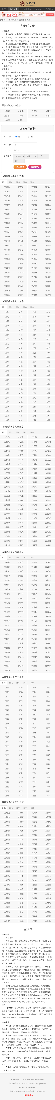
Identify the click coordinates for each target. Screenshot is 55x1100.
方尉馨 (7, 562)
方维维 (34, 460)
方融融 (48, 541)
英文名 (38, 9)
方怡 (7, 768)
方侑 (48, 407)
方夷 (21, 746)
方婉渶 (34, 661)
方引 (34, 344)
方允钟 (20, 232)
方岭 (7, 330)
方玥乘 (7, 272)
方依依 (20, 880)
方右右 (34, 880)
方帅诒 (20, 223)
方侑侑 (7, 491)
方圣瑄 (34, 277)
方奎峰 (48, 263)
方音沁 (20, 652)
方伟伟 (48, 487)
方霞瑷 (20, 603)
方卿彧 (34, 187)
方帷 (7, 380)
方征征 (48, 527)
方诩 (21, 791)
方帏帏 (48, 437)
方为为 (7, 437)
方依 (7, 411)
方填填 (7, 509)
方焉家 (34, 196)
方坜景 (34, 200)
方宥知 (48, 648)
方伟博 (20, 236)
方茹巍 (20, 657)
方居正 (48, 111)
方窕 (21, 714)
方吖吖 (48, 880)
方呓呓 (48, 867)
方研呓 (20, 562)
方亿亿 (48, 876)
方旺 (48, 768)
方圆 (48, 420)
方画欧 (34, 630)
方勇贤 (20, 250)
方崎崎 (20, 523)
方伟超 (48, 236)
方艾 (21, 787)
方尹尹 (34, 446)
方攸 (21, 321)
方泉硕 (48, 268)
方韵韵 (7, 876)
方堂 (48, 371)
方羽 (34, 782)
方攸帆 (7, 214)
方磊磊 (48, 536)
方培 (21, 371)
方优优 (20, 464)
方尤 (7, 344)
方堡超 (48, 250)
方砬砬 (7, 867)
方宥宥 (34, 514)
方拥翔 (48, 209)
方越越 (7, 446)
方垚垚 (34, 500)
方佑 (7, 312)
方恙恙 (20, 862)
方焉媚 (48, 616)
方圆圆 (34, 496)
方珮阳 (7, 661)
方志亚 (48, 286)
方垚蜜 (48, 634)
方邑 (7, 326)
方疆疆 (20, 487)
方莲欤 (48, 598)
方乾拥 (48, 281)
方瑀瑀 (20, 835)
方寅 (7, 375)
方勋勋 (48, 491)
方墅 (21, 389)
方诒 (48, 357)
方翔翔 (48, 442)
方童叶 (48, 630)
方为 (48, 344)
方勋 (48, 411)
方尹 (21, 344)
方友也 (34, 281)
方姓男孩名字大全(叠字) (13, 426)
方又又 (7, 844)
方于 (48, 398)
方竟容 (48, 196)
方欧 (48, 773)
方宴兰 (48, 607)
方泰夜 (7, 277)
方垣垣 (7, 505)
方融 (48, 787)
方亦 (21, 402)
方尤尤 (20, 446)
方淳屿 (20, 272)
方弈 (34, 764)
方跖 (34, 362)
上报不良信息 (27, 1095)
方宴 (7, 759)
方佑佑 (48, 446)
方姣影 (34, 625)
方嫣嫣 (34, 831)
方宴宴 (48, 473)
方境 (7, 389)
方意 (34, 768)
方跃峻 (34, 205)
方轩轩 (20, 482)
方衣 (7, 791)
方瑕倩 (48, 652)
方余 (21, 312)
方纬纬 (7, 541)
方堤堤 (7, 813)
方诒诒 (7, 822)
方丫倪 (34, 589)
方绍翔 (20, 245)
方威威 (48, 509)
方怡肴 (20, 639)
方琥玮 (7, 281)
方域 (48, 366)
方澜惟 (20, 589)
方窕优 (20, 661)
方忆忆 (34, 849)
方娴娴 (48, 898)
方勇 (34, 411)
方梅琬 (7, 666)
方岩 (34, 759)
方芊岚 (34, 580)
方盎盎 (48, 478)
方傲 (21, 411)
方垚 (34, 741)
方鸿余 (48, 227)
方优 (21, 326)
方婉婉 (7, 903)
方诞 (48, 393)
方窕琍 (7, 621)
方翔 (34, 357)
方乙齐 (48, 200)
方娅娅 (34, 898)
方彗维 (48, 580)
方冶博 (7, 241)
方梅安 (20, 571)
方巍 (48, 759)
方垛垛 (48, 500)
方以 (7, 407)
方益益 (34, 478)
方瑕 (21, 719)
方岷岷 (48, 518)
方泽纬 (34, 616)
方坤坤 (20, 500)
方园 (48, 737)
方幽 (21, 764)
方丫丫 (20, 876)
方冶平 (20, 241)
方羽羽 (20, 541)
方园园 (34, 885)
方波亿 (20, 259)
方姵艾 (34, 648)
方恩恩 (7, 478)
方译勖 (7, 209)
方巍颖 (34, 576)
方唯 (34, 366)
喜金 (32, 182)
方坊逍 (48, 187)
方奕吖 (7, 625)
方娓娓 (7, 858)
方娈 (21, 750)
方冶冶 (20, 451)
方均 (7, 317)
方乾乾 (34, 487)
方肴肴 (7, 482)
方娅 (48, 705)
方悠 (21, 380)
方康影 (48, 290)
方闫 (34, 384)
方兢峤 (20, 295)
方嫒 (48, 750)
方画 (21, 701)
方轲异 (7, 263)
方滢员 (7, 594)
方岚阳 (7, 648)
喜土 (4, 182)
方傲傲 (20, 491)
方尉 (21, 375)
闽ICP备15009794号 (35, 1079)
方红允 (34, 594)
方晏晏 (20, 478)
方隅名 (34, 245)
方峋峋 (7, 912)
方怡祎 (34, 268)
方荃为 (48, 259)
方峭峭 (7, 862)
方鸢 (21, 723)
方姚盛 (7, 223)
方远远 (48, 469)
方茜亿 (7, 634)
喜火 (11, 182)
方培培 (34, 505)
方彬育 (34, 191)
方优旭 (7, 236)
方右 (21, 416)
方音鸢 (20, 643)
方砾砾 (7, 464)
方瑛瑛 (48, 455)
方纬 (21, 782)
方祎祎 (20, 460)
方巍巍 (48, 523)
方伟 (7, 366)
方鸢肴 (7, 657)
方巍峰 (20, 205)
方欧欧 (34, 536)
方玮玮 (34, 455)
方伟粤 (34, 236)
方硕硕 (7, 460)
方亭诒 (48, 576)
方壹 (34, 348)
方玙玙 (7, 487)
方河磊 (34, 254)
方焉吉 (20, 200)
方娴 (34, 750)
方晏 (21, 773)
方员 (7, 420)
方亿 (34, 402)
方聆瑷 (34, 634)
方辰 (48, 321)
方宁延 (20, 621)
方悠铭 (7, 227)
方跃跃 (34, 545)
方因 (34, 420)
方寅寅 (48, 514)
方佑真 (48, 562)
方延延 (48, 451)
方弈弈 (20, 527)
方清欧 (34, 259)
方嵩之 (7, 232)
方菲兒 (20, 120)
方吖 (48, 416)
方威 (7, 750)
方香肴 (48, 643)
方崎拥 (7, 286)
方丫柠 (20, 648)
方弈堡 (34, 223)
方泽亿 (20, 616)
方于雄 (7, 250)
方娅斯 (34, 612)
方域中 (7, 205)
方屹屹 (20, 518)
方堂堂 (48, 505)
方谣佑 (7, 589)
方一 (7, 398)
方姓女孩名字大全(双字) (13, 552)
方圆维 (34, 652)
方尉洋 (20, 191)
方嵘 (21, 330)
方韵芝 (20, 598)
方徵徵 (7, 532)
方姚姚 (7, 898)
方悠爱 (48, 661)
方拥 (48, 330)
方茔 (34, 787)
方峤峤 (20, 912)
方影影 (34, 527)
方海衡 (48, 232)
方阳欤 (7, 603)
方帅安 (20, 254)
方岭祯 (7, 187)
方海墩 (7, 295)
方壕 (34, 326)
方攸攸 (7, 455)
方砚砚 (20, 442)
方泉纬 (7, 259)
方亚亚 (34, 876)
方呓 (48, 732)
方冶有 (34, 209)
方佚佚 (7, 451)
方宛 (34, 755)
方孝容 (7, 191)
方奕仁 (7, 116)
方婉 (7, 710)
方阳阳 (7, 473)
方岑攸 (48, 666)
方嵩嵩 (34, 523)
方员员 (20, 473)
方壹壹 (20, 437)
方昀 (7, 773)
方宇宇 (7, 514)
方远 (21, 335)
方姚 (48, 746)
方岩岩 (34, 518)
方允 (21, 339)
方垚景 (48, 218)
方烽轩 (20, 196)
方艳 (7, 787)
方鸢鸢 (48, 840)
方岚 (48, 348)
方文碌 (48, 272)
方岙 (34, 317)
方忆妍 (48, 585)
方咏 (21, 420)
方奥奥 (34, 509)
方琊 (7, 357)
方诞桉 (20, 281)
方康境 (48, 223)
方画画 (20, 817)
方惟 (48, 353)
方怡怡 (34, 921)
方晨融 (34, 607)
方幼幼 (20, 916)
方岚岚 (34, 437)
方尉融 (20, 607)
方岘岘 (48, 858)
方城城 (34, 473)
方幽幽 (34, 916)
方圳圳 (7, 500)
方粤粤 (34, 442)
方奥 (34, 746)
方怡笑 (7, 639)
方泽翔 (20, 214)
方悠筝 (7, 585)
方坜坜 (48, 482)
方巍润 (7, 218)
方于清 (48, 245)
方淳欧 (7, 630)
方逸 (7, 796)
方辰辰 (20, 455)
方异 (34, 353)
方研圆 (20, 666)
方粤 (21, 357)
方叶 (34, 416)
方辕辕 (34, 469)
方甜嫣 (20, 585)
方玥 (34, 778)
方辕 (7, 335)
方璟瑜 (20, 116)
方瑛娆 (20, 670)
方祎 (21, 393)
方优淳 (7, 576)
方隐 (34, 796)
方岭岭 (48, 464)
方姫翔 (20, 580)
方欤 (34, 773)
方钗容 (48, 567)
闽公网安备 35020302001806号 (22, 1083)
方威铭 (20, 268)
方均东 (34, 286)
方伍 (34, 407)
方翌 (7, 384)
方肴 (48, 782)
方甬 (34, 321)
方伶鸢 (34, 562)
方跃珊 (48, 571)
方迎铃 (34, 666)
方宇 (7, 755)
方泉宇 (48, 254)
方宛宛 (48, 903)
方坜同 (20, 290)
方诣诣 (7, 545)
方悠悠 (20, 532)
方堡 (7, 348)
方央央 (20, 509)
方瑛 (48, 389)
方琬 (48, 778)
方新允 (34, 598)
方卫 (7, 416)
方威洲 (7, 268)
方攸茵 (7, 616)
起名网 (3, 20)
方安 (21, 755)
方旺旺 (48, 532)
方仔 (48, 402)
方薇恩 (48, 594)
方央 (7, 746)
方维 (34, 393)
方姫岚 (7, 580)
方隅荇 (48, 214)
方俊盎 (20, 263)
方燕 (7, 778)
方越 (21, 362)
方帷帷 (7, 527)
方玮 (34, 389)
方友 (48, 339)
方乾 (48, 362)
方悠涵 (48, 612)
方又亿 (20, 218)
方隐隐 (20, 871)
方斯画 (48, 625)
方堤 (21, 348)
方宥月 (48, 589)
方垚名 (34, 250)
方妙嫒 (48, 657)
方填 (48, 741)
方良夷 (34, 214)
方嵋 (7, 353)
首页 (4, 9)
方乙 (21, 398)
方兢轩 (20, 277)
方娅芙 (20, 567)
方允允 (48, 822)
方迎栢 (7, 200)
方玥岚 (34, 116)
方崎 (48, 375)
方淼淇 (20, 111)
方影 (48, 764)
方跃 (34, 791)
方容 (21, 759)
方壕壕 (34, 464)
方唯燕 (48, 603)
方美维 (7, 643)
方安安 (20, 514)
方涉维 (20, 227)
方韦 (48, 796)
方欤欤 (20, 536)
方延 (48, 317)
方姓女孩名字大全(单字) (13, 677)
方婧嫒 (7, 607)
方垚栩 (34, 263)
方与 (48, 384)
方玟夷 (20, 630)
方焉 (48, 380)
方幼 (7, 764)
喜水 (18, 182)
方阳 (34, 335)
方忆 (34, 330)
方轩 (48, 791)
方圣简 (7, 290)
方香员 (34, 643)
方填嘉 (48, 277)
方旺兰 (7, 612)
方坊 (21, 317)
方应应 (20, 469)
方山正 (48, 116)
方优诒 (20, 576)
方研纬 (7, 670)
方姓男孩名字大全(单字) (13, 301)
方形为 (48, 241)
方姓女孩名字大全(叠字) (13, 802)
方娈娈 (7, 871)
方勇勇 (34, 491)
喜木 (25, 182)
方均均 (34, 451)
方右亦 (34, 603)
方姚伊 (20, 625)
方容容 (34, 858)
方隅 (48, 335)
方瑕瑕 (34, 835)
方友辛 (20, 187)
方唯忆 (34, 657)
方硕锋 (34, 295)
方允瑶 (48, 670)
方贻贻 (20, 822)
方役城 (48, 191)
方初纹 (34, 111)
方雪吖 (34, 571)
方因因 (20, 885)
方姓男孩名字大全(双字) (13, 176)
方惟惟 (7, 442)
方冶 (48, 312)
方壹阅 (48, 621)
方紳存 (7, 111)
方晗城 (7, 196)
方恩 (21, 768)
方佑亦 (20, 209)
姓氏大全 (13, 9)
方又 (34, 339)
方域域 (20, 505)
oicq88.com (41, 1083)
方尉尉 (7, 518)
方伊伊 (7, 880)
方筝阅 (34, 670)
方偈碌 (20, 286)
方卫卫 (7, 496)
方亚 (7, 402)
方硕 (7, 393)
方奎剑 (7, 254)
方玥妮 (7, 652)
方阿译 (48, 205)
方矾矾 (48, 460)
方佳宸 (7, 120)
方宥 (48, 755)
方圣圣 (48, 496)
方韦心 (7, 598)
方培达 (34, 232)
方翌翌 (34, 541)
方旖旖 (48, 831)
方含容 (7, 567)
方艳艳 (20, 831)
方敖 (34, 380)
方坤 (21, 741)
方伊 (21, 407)
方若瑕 (34, 585)
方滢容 (20, 594)
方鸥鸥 (34, 482)
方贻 (7, 362)
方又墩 (34, 218)
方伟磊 (34, 290)
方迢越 (20, 634)
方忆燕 (7, 571)
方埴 (7, 371)
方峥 (34, 375)
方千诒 (34, 621)
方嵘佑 (34, 227)
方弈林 (34, 272)
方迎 (21, 384)
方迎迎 (48, 545)
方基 (34, 371)
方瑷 (7, 782)
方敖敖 (34, 532)
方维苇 (48, 295)
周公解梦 (49, 9)
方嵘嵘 (7, 469)
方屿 (48, 326)
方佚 (34, 312)
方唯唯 (20, 496)
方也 (34, 398)
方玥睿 (48, 639)
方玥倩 (34, 639)
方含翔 (20, 612)
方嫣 (7, 719)
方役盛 (7, 245)
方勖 (21, 366)
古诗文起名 (26, 9)
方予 (7, 339)
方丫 (34, 723)
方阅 (21, 796)
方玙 (21, 778)
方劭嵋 (34, 241)
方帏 (21, 353)
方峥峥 (7, 523)
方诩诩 (20, 545)
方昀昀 (7, 536)
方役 (7, 321)
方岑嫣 (34, 567)
